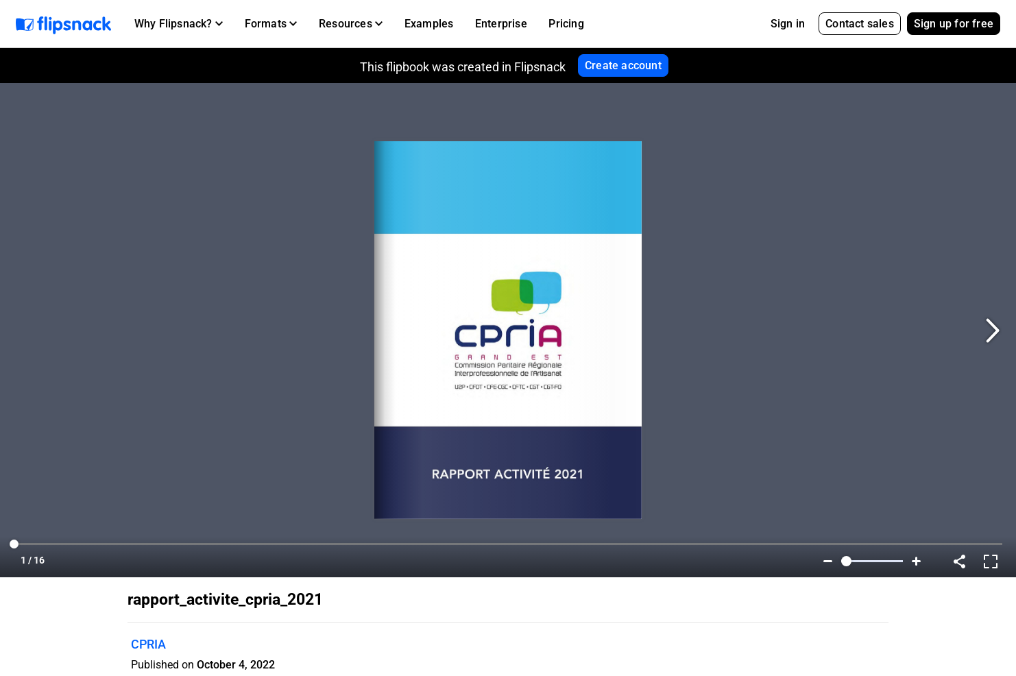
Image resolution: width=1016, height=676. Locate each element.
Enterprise (501, 23)
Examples (429, 23)
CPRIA (148, 644)
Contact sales (859, 23)
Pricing (565, 23)
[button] (178, 24)
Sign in (788, 23)
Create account (623, 65)
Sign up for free (953, 23)
